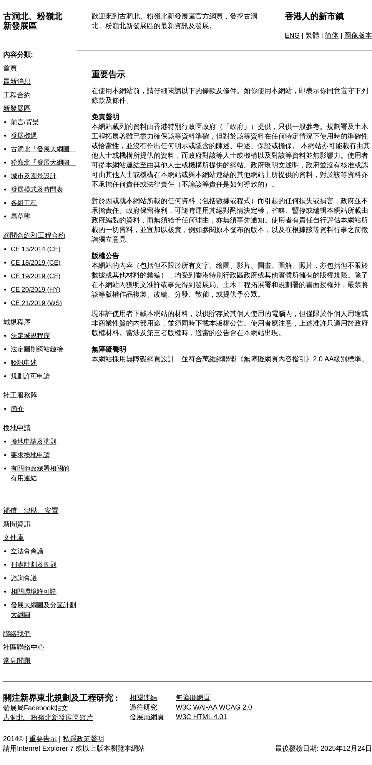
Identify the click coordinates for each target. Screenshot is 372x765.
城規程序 (17, 322)
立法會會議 (27, 551)
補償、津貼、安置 (30, 510)
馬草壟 (20, 216)
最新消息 (17, 81)
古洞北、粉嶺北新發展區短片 (48, 718)
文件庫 (13, 537)
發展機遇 (24, 135)
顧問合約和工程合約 (34, 235)
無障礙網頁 (193, 698)
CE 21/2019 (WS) (36, 303)
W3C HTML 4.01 (201, 717)
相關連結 (143, 698)
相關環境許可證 (33, 591)
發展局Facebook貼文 (35, 708)
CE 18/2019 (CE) (35, 262)
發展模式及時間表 (37, 189)
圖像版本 (358, 35)
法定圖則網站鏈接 (37, 349)
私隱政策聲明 (83, 739)
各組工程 (24, 203)
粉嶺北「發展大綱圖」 (43, 162)
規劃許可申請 (30, 376)
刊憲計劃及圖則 (33, 564)
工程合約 (17, 95)
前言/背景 (25, 122)
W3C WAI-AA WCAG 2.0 (214, 707)
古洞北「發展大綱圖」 (43, 149)
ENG (292, 35)
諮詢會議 (24, 578)
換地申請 (17, 428)
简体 (332, 35)
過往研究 (143, 707)
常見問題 (17, 661)
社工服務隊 (20, 395)
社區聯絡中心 (24, 647)
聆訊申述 (24, 362)
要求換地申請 (30, 455)
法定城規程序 (30, 335)
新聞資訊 (17, 524)
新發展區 (17, 108)
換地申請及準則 (33, 441)
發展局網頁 (147, 717)
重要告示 (43, 739)
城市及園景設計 (33, 176)
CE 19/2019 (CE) (35, 276)
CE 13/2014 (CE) (35, 249)
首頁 (10, 68)
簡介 (17, 409)
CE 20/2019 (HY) (35, 289)
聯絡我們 (17, 634)
